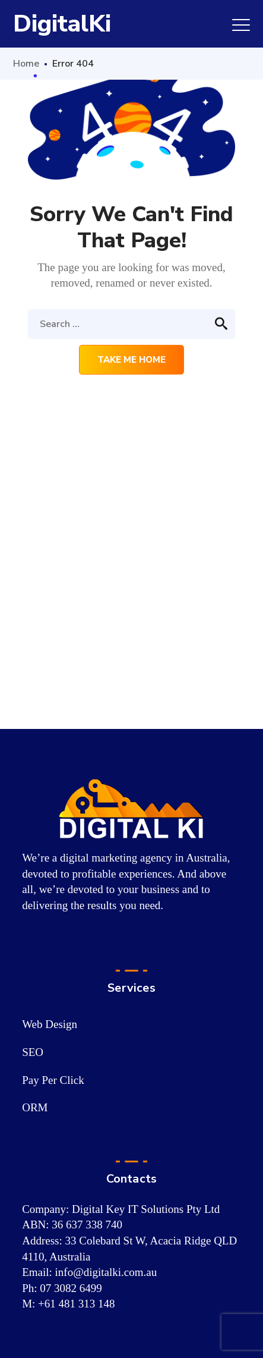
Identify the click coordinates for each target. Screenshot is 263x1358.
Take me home (131, 360)
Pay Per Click (53, 1080)
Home (26, 63)
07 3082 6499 (71, 1288)
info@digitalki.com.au (106, 1272)
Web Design (49, 1024)
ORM (34, 1107)
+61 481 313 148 (76, 1303)
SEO (32, 1052)
